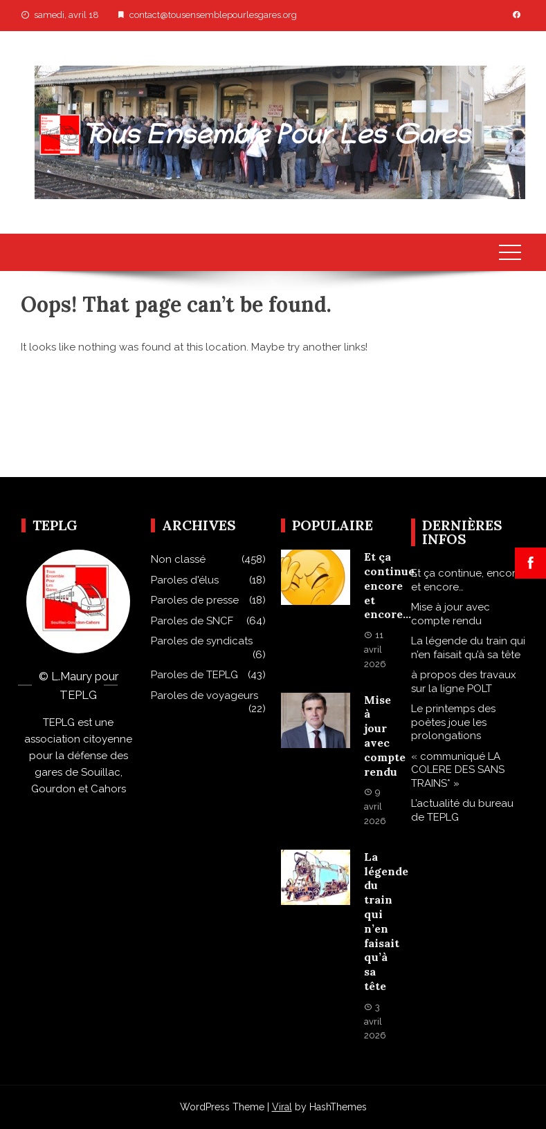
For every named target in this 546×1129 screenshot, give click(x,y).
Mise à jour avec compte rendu (385, 735)
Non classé (178, 559)
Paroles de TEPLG (194, 675)
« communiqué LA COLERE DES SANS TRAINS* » (457, 770)
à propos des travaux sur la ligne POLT (463, 682)
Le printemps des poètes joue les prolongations (453, 722)
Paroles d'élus (185, 580)
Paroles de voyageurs (204, 695)
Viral (282, 1106)
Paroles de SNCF (192, 621)
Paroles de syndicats (202, 641)
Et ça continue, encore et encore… (390, 585)
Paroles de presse (195, 600)
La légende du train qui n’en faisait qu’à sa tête (386, 921)
